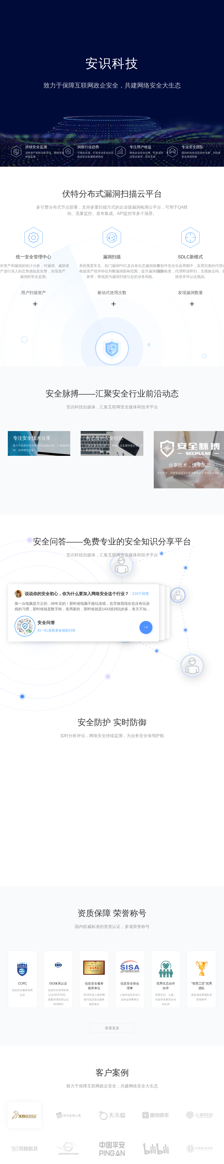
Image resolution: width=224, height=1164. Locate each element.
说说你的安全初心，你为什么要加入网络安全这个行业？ (77, 594)
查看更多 (112, 1028)
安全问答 (46, 622)
